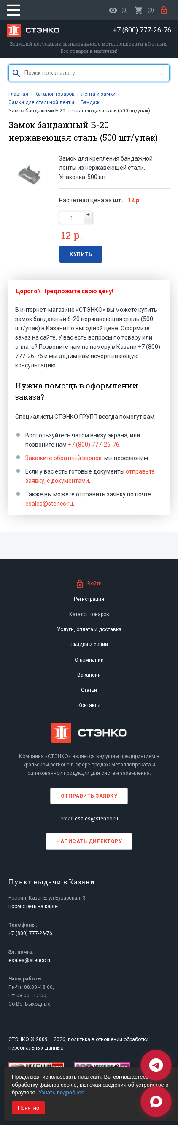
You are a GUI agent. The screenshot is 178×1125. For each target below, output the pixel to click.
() (144, 10)
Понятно (28, 1108)
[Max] (156, 1101)
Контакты (89, 705)
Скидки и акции (89, 645)
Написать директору (89, 841)
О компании (89, 660)
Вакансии (89, 675)
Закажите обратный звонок (63, 458)
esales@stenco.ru (49, 503)
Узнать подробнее (61, 1092)
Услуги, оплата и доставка (89, 629)
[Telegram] (156, 1065)
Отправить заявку (89, 796)
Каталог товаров (89, 614)
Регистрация (89, 599)
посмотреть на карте (33, 906)
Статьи (89, 690)
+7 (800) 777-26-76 (93, 444)
